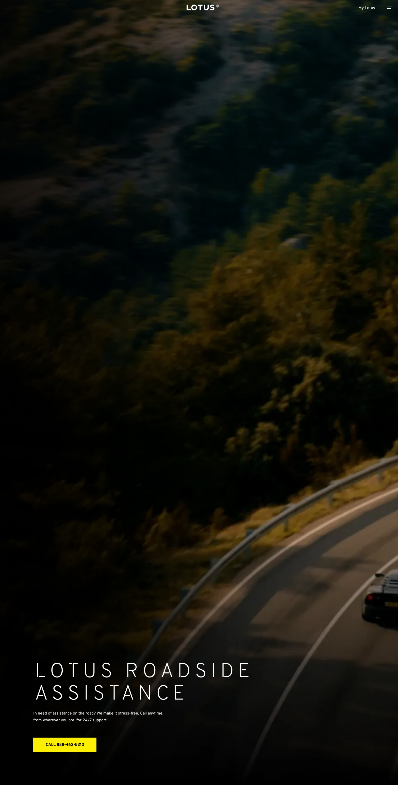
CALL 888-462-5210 (65, 744)
